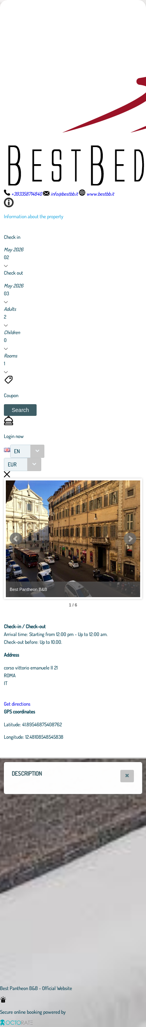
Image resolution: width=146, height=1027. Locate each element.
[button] (20, 410)
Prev (16, 539)
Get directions (17, 704)
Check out (13, 273)
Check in (12, 237)
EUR (12, 464)
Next (130, 539)
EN (17, 451)
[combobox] (27, 451)
